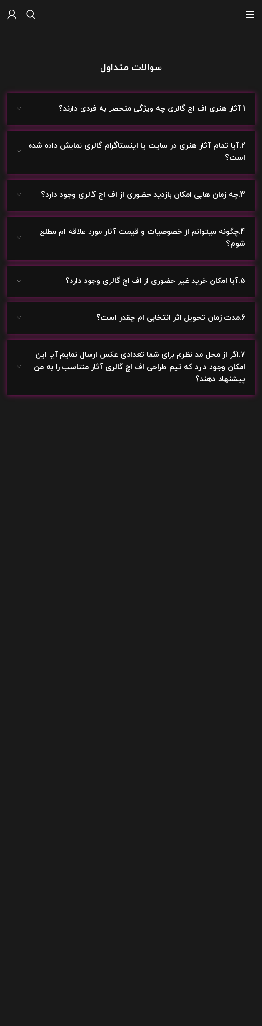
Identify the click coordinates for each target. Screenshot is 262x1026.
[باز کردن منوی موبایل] (250, 14)
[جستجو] (30, 14)
